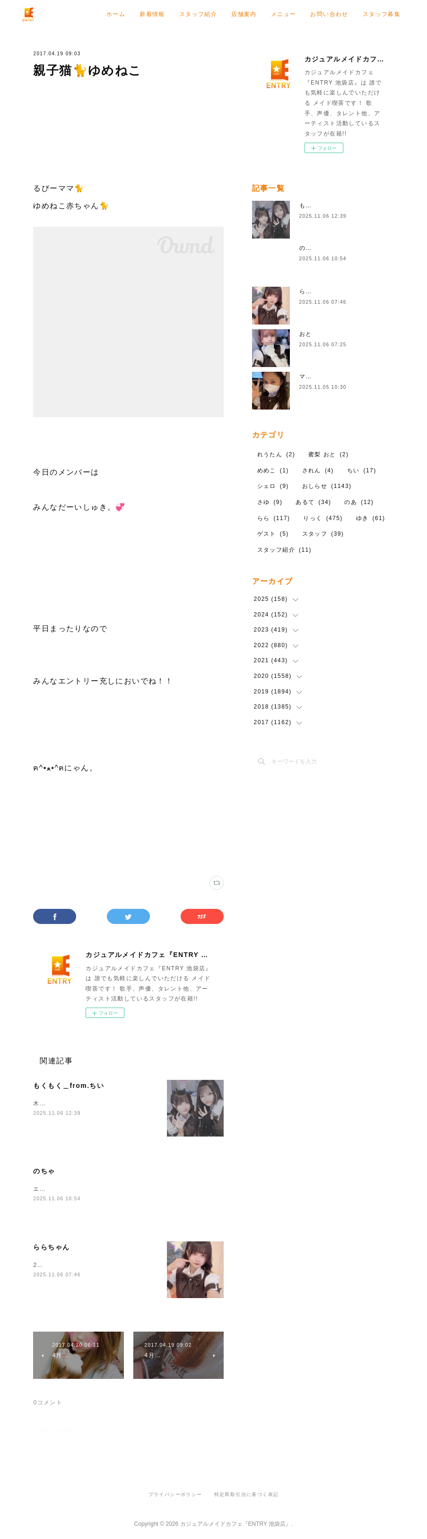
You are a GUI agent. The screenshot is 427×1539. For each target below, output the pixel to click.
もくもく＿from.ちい (68, 1085)
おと (305, 334)
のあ (359, 502)
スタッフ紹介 (269, 14)
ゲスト (273, 533)
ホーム (186, 14)
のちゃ (44, 1171)
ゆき (370, 518)
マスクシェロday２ (327, 376)
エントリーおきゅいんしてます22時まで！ (94, 1189)
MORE (391, 14)
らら (273, 518)
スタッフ (323, 533)
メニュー (354, 14)
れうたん (276, 454)
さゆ (270, 502)
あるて (313, 502)
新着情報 (223, 14)
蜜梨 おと (328, 454)
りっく (322, 518)
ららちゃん (51, 1247)
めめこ (273, 470)
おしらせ (327, 486)
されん (318, 470)
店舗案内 (315, 14)
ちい (361, 470)
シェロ (273, 486)
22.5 (40, 1265)
